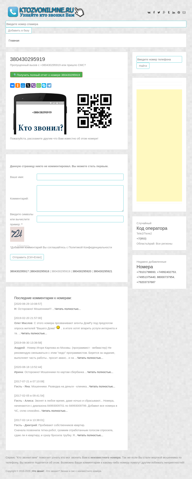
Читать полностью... (68, 308)
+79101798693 (145, 272)
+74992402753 (166, 272)
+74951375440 (145, 277)
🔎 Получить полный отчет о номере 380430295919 (46, 74)
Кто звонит (38, 471)
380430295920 (81, 271)
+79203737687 (145, 282)
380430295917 (19, 271)
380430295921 (103, 271)
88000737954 (165, 277)
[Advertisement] (159, 145)
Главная (14, 40)
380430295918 (39, 271)
